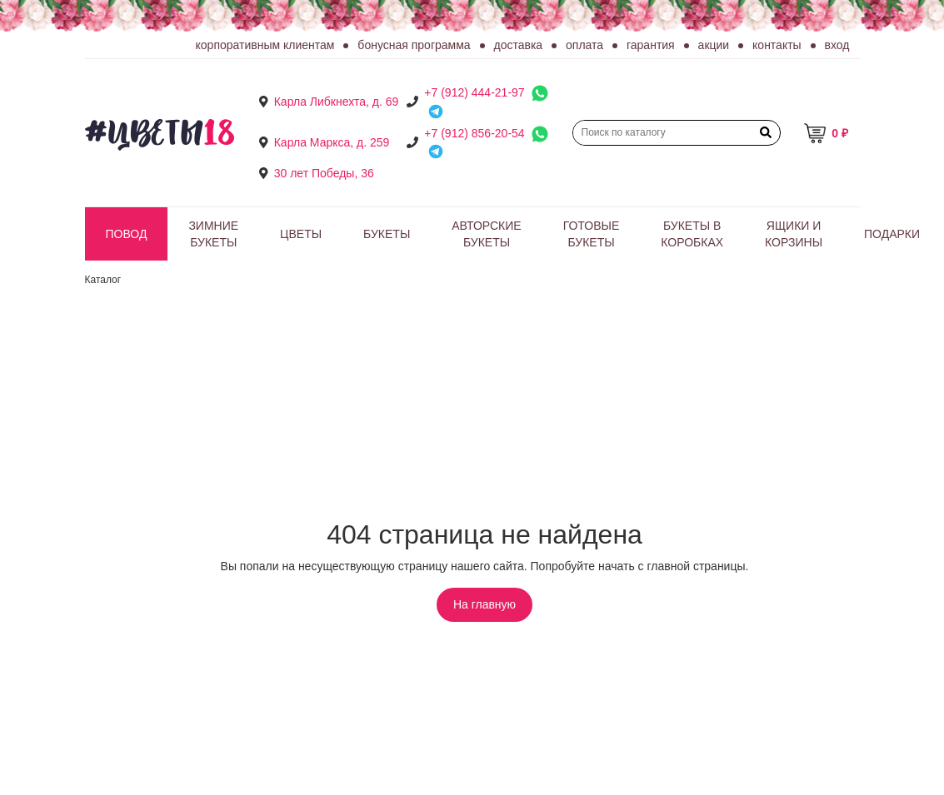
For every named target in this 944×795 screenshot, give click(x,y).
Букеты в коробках (692, 234)
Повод (126, 234)
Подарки (892, 234)
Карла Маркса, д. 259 (332, 142)
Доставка (518, 45)
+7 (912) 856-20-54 (474, 133)
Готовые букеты (591, 234)
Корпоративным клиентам (265, 45)
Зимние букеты (213, 234)
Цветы (301, 234)
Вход (837, 45)
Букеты (386, 234)
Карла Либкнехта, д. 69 (336, 101)
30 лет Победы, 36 (324, 173)
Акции (714, 45)
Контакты (777, 45)
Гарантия (651, 45)
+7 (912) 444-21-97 (474, 92)
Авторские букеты (486, 234)
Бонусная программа (413, 45)
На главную (484, 604)
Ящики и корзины (793, 234)
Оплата (584, 45)
